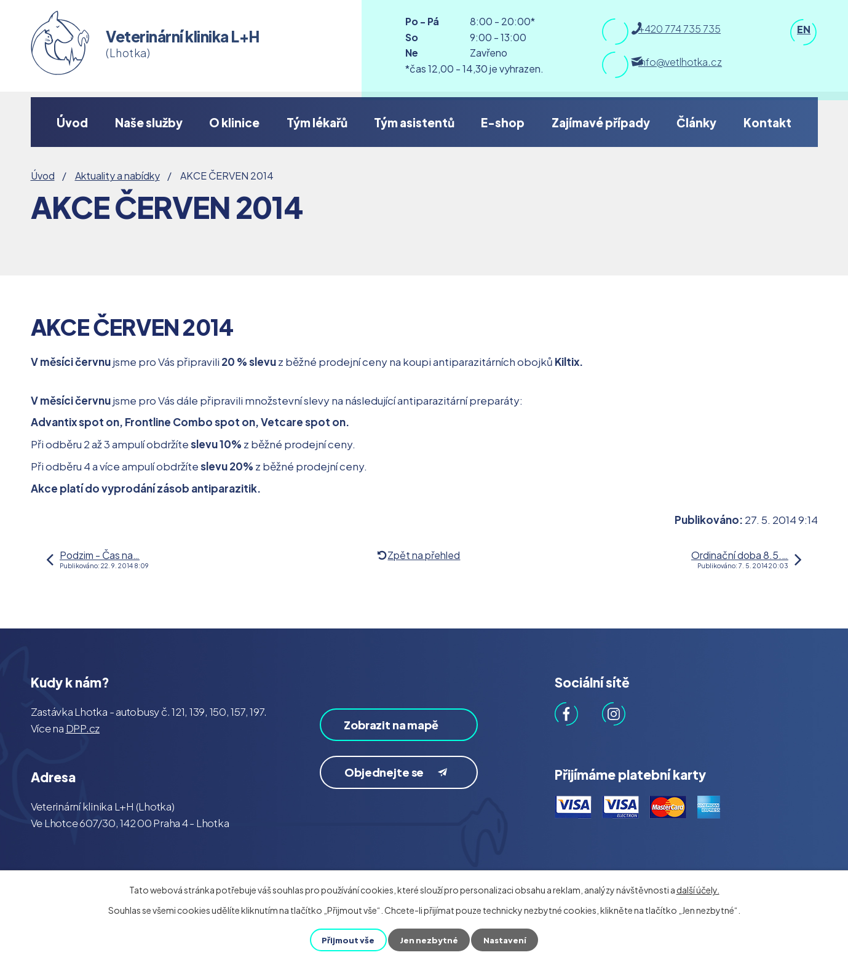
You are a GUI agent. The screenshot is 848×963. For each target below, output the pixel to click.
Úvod (72, 122)
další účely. (697, 889)
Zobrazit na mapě (383, 734)
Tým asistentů (414, 122)
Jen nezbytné (429, 939)
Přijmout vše (347, 939)
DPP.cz (83, 728)
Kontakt (767, 122)
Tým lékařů (317, 122)
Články (696, 122)
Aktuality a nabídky (117, 175)
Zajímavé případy (601, 122)
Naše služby (149, 122)
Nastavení (506, 939)
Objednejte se (400, 793)
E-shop (503, 122)
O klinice (234, 122)
